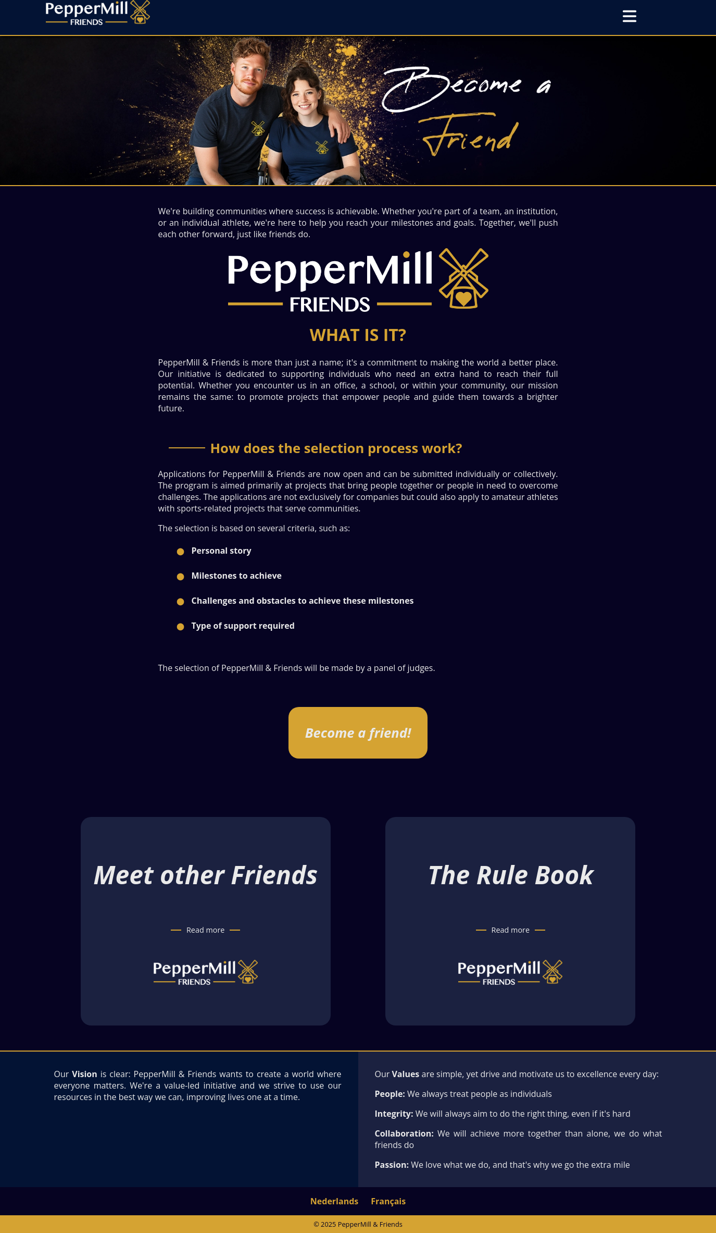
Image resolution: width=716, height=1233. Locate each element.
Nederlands (334, 1201)
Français (388, 1201)
